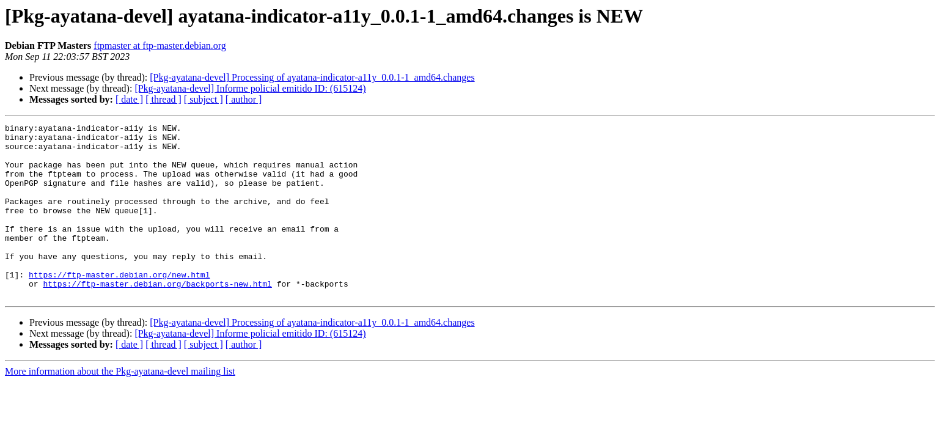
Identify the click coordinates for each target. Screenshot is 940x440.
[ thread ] (163, 99)
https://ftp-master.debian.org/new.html (119, 305)
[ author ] (244, 99)
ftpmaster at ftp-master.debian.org (160, 45)
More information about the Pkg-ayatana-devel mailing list (120, 406)
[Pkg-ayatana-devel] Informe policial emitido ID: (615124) (249, 88)
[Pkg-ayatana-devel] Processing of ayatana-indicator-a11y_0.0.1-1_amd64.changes (312, 77)
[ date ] (129, 99)
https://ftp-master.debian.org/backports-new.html (157, 316)
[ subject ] (203, 99)
